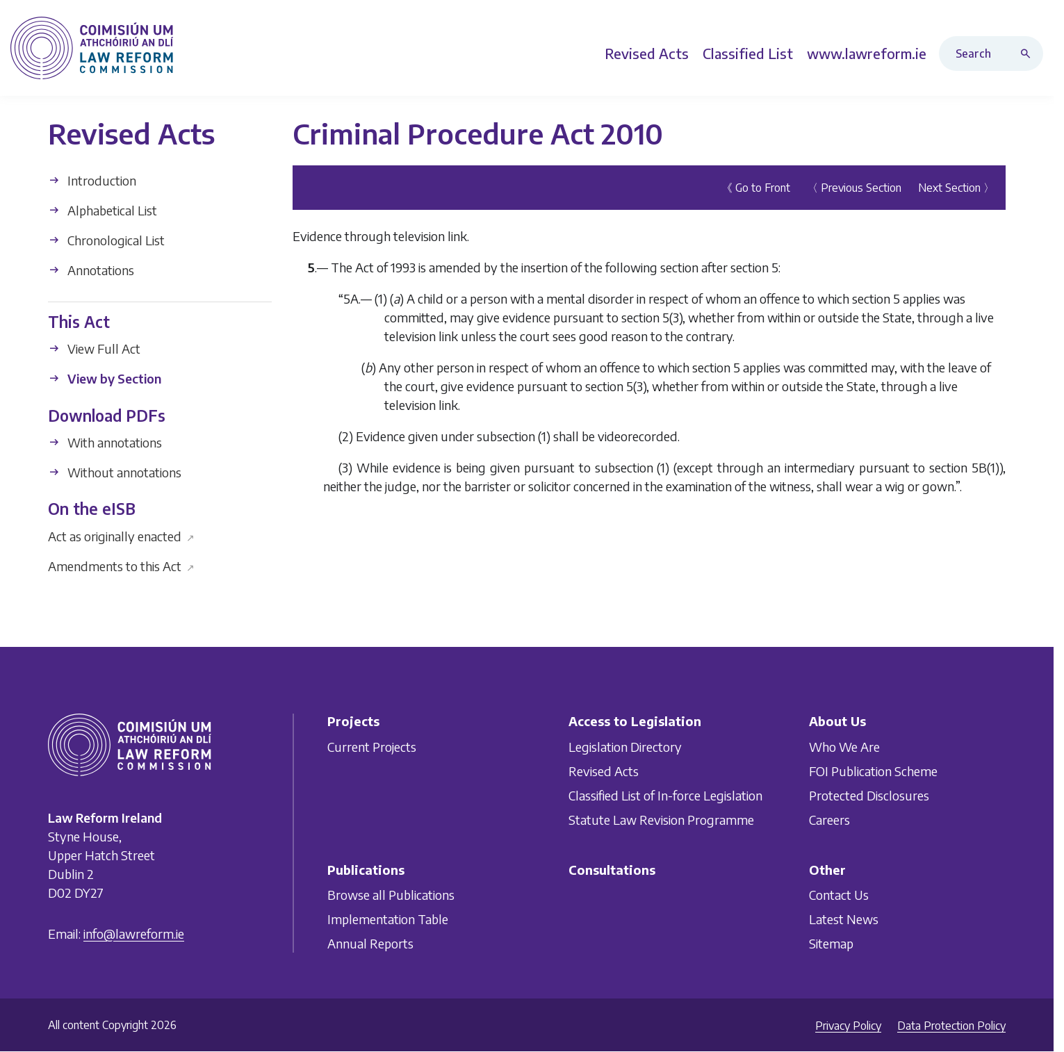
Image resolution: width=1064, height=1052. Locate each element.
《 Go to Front (755, 188)
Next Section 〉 (956, 188)
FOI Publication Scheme (873, 771)
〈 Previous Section (854, 188)
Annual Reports (370, 943)
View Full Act (94, 348)
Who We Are (844, 747)
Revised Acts (603, 771)
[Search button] (1028, 53)
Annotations (91, 270)
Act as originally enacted (121, 535)
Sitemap (831, 943)
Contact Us (839, 895)
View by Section (104, 378)
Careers (829, 820)
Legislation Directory (625, 747)
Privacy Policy (848, 1026)
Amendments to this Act (121, 565)
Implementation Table (387, 919)
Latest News (843, 919)
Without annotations (114, 472)
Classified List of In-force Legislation (665, 795)
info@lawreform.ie (133, 934)
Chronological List (106, 240)
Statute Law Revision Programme (661, 820)
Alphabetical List (102, 210)
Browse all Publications (391, 895)
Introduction (92, 180)
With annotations (105, 442)
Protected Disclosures (869, 795)
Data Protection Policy (951, 1026)
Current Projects (371, 747)
